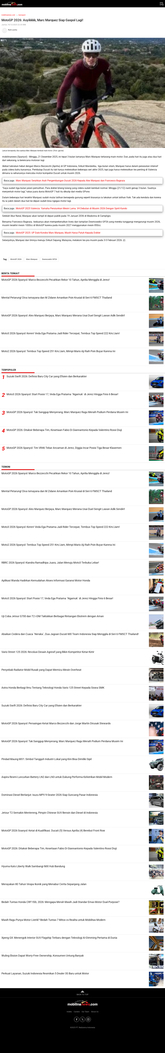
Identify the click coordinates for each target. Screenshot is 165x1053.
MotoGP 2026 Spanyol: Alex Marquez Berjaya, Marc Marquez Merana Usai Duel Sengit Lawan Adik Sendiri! (63, 315)
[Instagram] (88, 1019)
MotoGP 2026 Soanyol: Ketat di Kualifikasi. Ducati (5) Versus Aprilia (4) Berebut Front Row (53, 830)
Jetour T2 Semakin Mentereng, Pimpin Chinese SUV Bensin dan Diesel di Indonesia (49, 812)
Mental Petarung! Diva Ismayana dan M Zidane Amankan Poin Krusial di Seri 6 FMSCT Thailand (56, 297)
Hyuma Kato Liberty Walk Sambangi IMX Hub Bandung (33, 866)
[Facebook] (76, 1019)
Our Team (85, 1012)
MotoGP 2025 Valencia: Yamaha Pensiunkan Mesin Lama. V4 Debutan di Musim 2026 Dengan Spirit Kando (71, 208)
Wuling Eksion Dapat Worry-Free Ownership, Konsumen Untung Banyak (42, 955)
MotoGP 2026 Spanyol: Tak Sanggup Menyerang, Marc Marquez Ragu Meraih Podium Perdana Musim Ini (67, 412)
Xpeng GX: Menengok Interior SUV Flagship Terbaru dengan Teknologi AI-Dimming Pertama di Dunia (59, 937)
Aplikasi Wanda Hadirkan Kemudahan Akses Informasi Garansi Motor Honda (45, 580)
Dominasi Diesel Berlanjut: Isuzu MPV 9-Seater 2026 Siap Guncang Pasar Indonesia (49, 794)
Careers (77, 1012)
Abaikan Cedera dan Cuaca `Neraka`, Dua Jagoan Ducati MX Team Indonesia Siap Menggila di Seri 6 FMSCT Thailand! (70, 634)
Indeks (69, 1012)
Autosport (22, 15)
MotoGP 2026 (16, 259)
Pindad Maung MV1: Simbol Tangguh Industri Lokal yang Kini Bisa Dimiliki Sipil (46, 759)
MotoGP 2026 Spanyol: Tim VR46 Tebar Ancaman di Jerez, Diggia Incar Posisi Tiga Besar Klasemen (64, 447)
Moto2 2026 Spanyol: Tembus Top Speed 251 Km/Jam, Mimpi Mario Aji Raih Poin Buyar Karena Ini (58, 351)
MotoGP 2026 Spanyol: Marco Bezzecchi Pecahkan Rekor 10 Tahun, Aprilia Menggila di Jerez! (55, 279)
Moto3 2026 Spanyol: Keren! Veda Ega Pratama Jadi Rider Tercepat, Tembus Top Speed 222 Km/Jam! (60, 333)
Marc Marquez (31, 259)
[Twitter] (82, 1019)
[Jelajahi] (161, 4)
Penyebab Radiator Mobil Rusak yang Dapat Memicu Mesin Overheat (41, 669)
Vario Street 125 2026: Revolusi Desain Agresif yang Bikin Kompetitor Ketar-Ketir (47, 651)
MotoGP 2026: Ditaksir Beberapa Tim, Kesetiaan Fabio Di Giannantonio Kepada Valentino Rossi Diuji (64, 429)
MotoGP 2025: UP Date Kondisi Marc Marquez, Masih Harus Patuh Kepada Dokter (58, 232)
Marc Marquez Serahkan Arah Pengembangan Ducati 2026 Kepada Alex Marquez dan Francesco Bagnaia (70, 180)
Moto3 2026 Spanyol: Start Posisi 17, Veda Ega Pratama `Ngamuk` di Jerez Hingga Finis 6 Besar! (62, 394)
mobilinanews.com (8, 15)
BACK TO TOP (82, 993)
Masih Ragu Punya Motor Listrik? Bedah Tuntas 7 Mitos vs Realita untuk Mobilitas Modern (53, 919)
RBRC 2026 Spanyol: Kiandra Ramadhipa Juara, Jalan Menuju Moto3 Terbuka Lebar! (50, 562)
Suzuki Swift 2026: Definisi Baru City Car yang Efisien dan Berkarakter (47, 376)
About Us (94, 1012)
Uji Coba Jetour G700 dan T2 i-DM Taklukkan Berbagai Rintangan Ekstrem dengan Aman (52, 616)
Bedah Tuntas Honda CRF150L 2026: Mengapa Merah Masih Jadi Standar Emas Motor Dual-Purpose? (60, 902)
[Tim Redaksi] (82, 30)
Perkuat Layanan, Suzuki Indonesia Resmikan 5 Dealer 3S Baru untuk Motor (45, 973)
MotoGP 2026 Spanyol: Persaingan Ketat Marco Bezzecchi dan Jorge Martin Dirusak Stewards (56, 723)
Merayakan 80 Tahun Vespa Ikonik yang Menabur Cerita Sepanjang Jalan (43, 884)
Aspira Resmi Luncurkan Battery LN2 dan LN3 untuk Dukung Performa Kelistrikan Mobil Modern (56, 776)
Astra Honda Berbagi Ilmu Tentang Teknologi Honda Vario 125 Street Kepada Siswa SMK (52, 687)
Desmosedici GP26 (49, 259)
